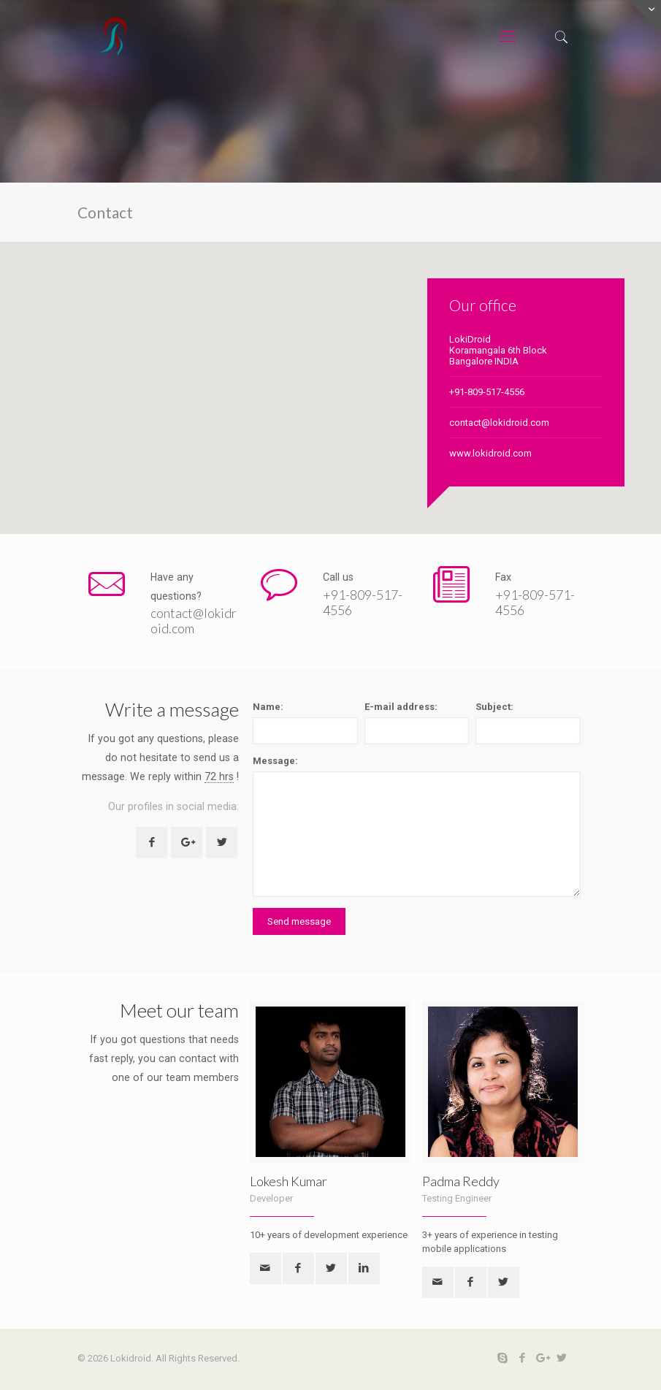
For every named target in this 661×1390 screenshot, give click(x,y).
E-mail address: (401, 706)
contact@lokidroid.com (499, 422)
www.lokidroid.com (490, 453)
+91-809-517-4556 (486, 391)
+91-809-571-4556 (535, 602)
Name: (268, 706)
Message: (275, 760)
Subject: (494, 706)
